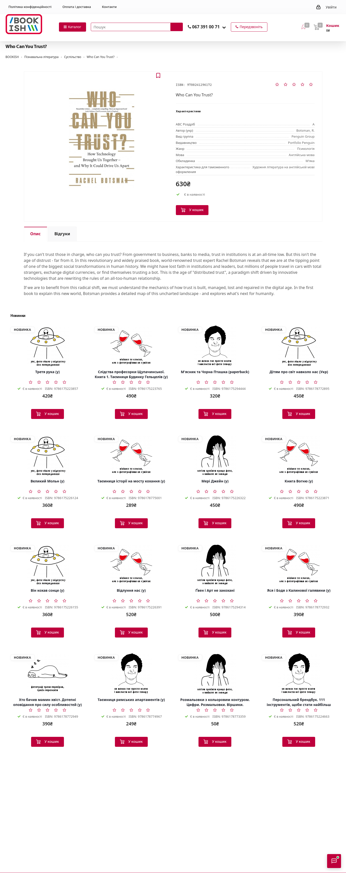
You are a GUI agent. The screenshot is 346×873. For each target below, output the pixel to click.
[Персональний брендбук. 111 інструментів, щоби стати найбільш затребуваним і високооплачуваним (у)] (299, 673)
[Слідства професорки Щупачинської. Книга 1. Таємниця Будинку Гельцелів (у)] (131, 346)
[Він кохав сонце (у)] (47, 564)
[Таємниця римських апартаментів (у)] (131, 673)
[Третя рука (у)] (47, 346)
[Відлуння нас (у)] (131, 564)
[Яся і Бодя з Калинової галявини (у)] (299, 564)
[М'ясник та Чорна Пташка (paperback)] (215, 346)
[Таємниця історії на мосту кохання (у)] (131, 455)
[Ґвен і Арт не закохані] (215, 564)
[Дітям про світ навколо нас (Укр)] (299, 346)
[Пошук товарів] (137, 27)
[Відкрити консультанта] (334, 861)
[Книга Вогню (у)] (299, 455)
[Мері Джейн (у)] (215, 455)
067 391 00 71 (206, 27)
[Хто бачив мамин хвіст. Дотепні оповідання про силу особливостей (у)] (47, 673)
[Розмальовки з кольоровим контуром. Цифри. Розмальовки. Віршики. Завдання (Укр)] (215, 673)
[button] (224, 27)
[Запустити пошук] (176, 27)
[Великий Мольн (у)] (47, 455)
